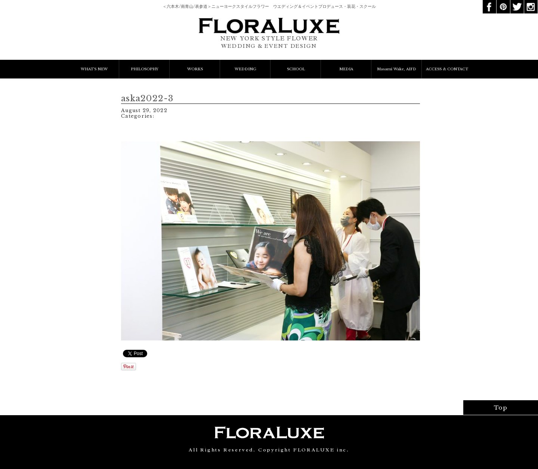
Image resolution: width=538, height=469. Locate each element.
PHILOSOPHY (144, 69)
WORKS (195, 69)
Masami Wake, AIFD (396, 69)
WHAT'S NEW (94, 69)
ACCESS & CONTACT (447, 69)
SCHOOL (296, 69)
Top (501, 407)
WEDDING (245, 69)
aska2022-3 (147, 98)
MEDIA (346, 69)
